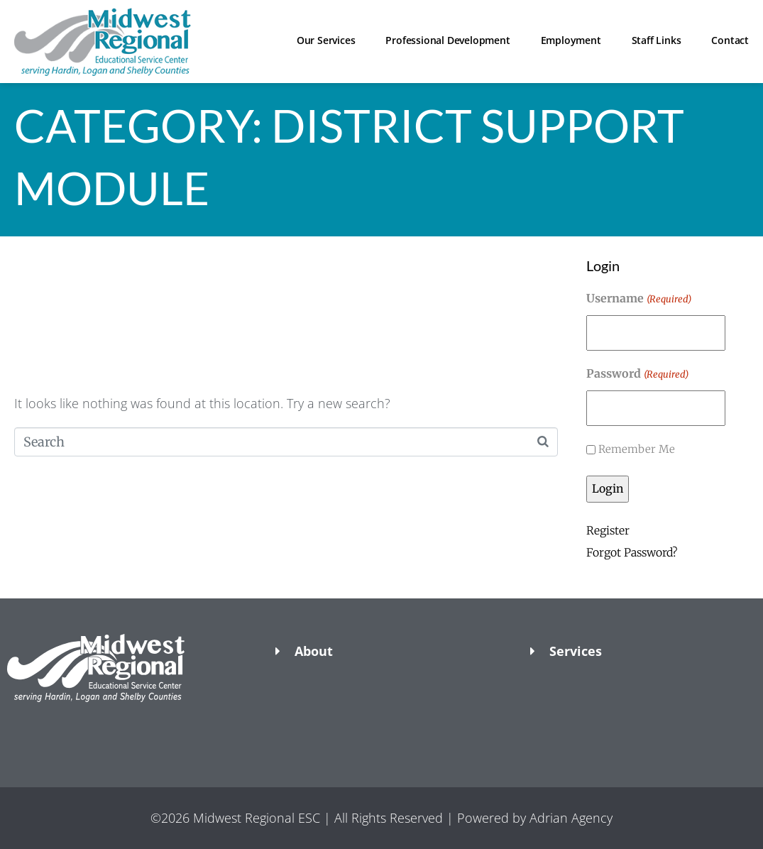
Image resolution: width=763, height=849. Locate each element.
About (314, 650)
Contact (730, 40)
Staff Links (656, 40)
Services (575, 650)
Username (638, 299)
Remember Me (636, 449)
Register (608, 530)
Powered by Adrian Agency (535, 817)
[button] (127, 727)
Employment (571, 40)
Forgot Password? (632, 552)
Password (637, 375)
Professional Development (447, 40)
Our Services (326, 40)
